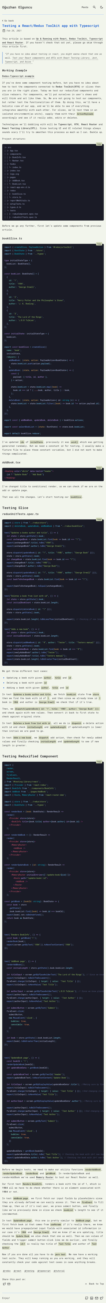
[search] (94, 7)
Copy (99, 144)
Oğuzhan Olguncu (17, 7)
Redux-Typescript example (18, 76)
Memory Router (45, 1177)
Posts (85, 7)
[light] (101, 7)
